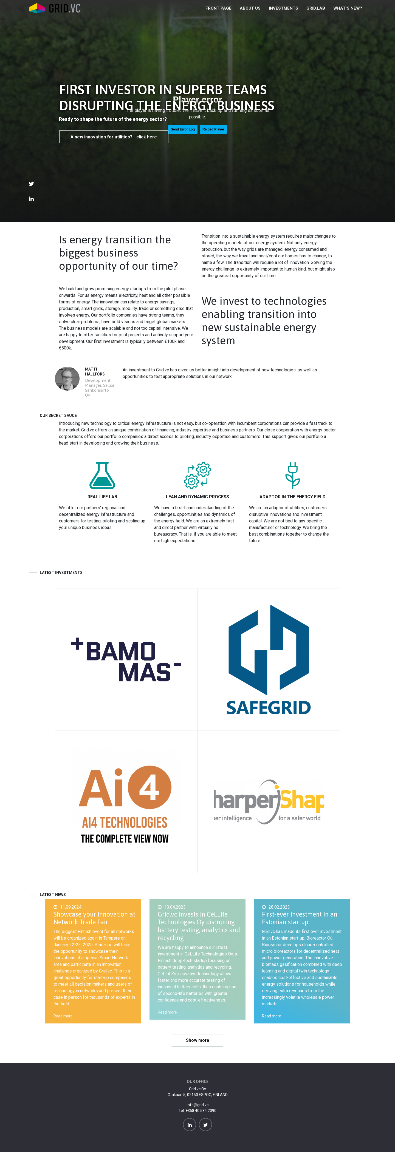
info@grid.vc (197, 1105)
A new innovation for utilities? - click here (113, 137)
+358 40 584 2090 (200, 1110)
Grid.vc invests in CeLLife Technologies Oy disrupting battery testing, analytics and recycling (199, 926)
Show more (197, 1040)
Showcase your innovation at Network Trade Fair (94, 918)
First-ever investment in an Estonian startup (299, 918)
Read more (63, 1016)
